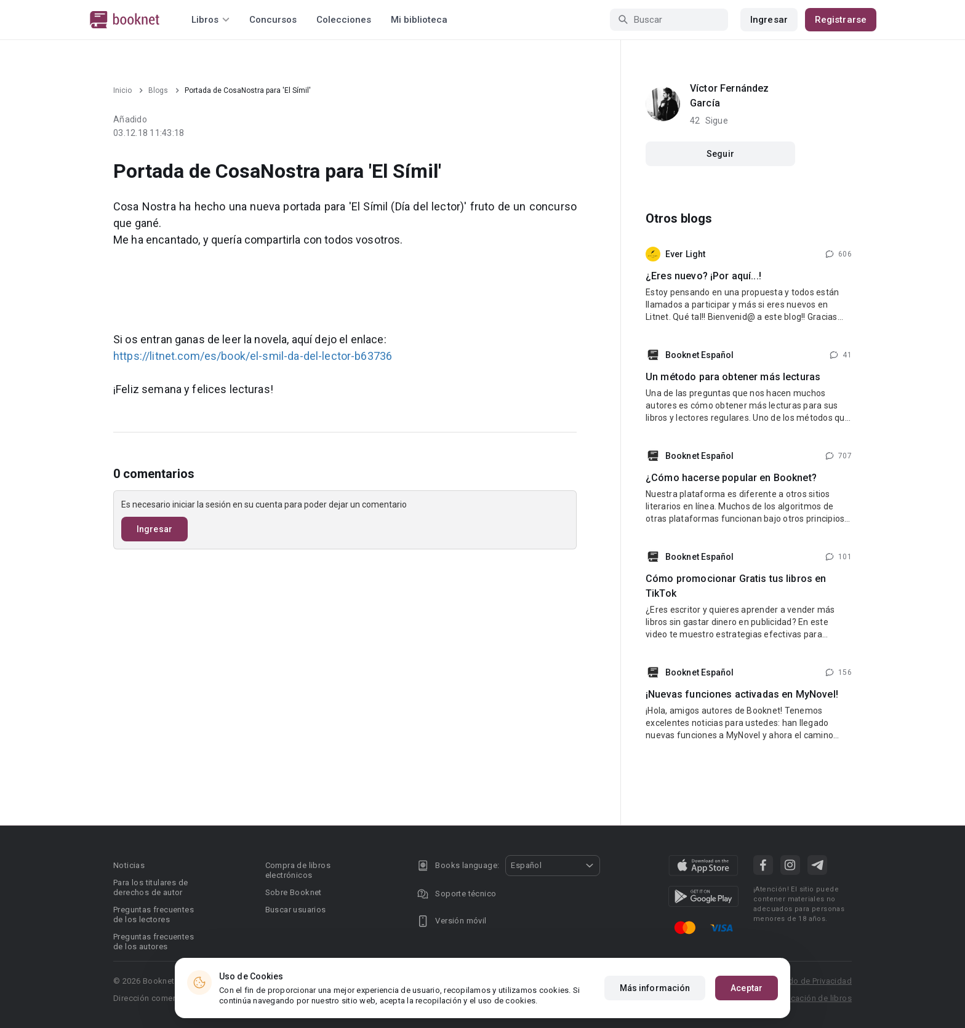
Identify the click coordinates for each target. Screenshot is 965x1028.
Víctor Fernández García (729, 95)
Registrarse (841, 19)
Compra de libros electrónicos (297, 870)
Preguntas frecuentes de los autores (153, 941)
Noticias (129, 865)
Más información (655, 988)
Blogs (158, 90)
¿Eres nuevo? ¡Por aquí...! (703, 276)
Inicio (122, 90)
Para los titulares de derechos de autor (150, 887)
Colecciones (343, 19)
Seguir (720, 154)
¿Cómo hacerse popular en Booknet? (731, 478)
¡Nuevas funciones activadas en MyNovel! (742, 694)
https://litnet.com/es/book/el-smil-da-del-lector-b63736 (252, 355)
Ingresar (769, 19)
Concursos (273, 19)
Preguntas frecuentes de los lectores (153, 914)
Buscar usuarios (295, 909)
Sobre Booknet (293, 892)
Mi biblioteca (419, 19)
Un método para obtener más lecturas (733, 377)
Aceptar (747, 988)
